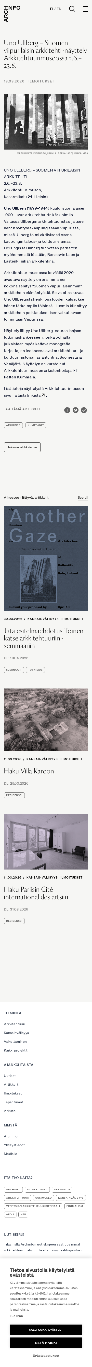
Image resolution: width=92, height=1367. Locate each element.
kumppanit (36, 425)
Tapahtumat (13, 1102)
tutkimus (35, 670)
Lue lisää (16, 1316)
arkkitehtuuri (17, 1198)
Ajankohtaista (19, 1065)
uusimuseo (43, 1198)
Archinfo (13, 425)
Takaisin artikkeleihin (22, 447)
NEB (23, 1214)
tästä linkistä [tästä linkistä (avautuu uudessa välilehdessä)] (29, 395)
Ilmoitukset (41, 81)
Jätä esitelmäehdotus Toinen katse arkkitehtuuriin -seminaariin (44, 638)
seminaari (14, 670)
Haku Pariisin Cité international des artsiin (36, 893)
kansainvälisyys (71, 1198)
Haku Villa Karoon (29, 771)
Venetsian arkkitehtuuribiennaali (33, 1206)
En (59, 9)
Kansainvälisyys (43, 619)
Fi (51, 9)
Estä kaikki (46, 1343)
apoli (10, 1214)
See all (83, 497)
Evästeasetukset (46, 1355)
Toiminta (13, 1013)
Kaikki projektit (16, 1050)
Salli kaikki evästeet (46, 1329)
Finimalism (74, 1206)
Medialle (10, 1154)
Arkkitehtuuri (14, 1024)
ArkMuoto (62, 1189)
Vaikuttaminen (15, 1041)
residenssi (14, 795)
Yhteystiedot (14, 1145)
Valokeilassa (37, 1189)
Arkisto (9, 1111)
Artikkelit (11, 1084)
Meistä (10, 1125)
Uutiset (10, 1075)
